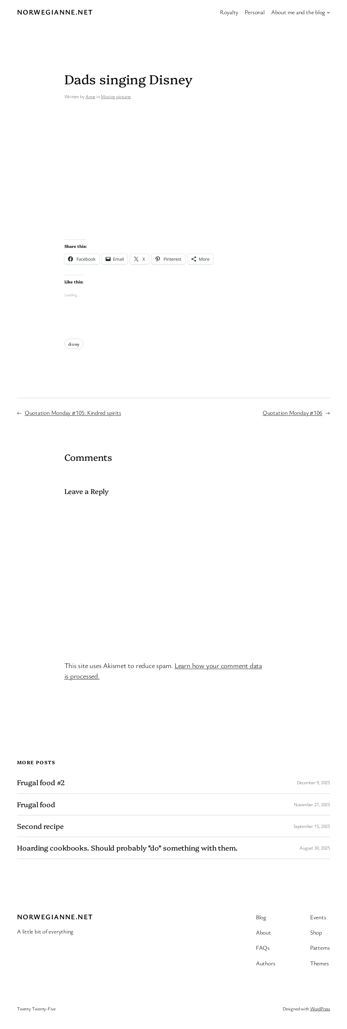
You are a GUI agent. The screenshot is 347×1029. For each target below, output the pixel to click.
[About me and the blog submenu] (328, 12)
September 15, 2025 (311, 826)
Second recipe (40, 826)
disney (74, 344)
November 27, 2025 (312, 804)
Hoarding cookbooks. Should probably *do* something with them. (127, 848)
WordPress (320, 1008)
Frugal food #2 (41, 782)
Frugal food (36, 804)
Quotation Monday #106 (292, 412)
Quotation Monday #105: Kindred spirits (73, 412)
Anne (90, 96)
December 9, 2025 (313, 782)
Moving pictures (116, 96)
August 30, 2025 (315, 847)
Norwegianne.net (55, 12)
